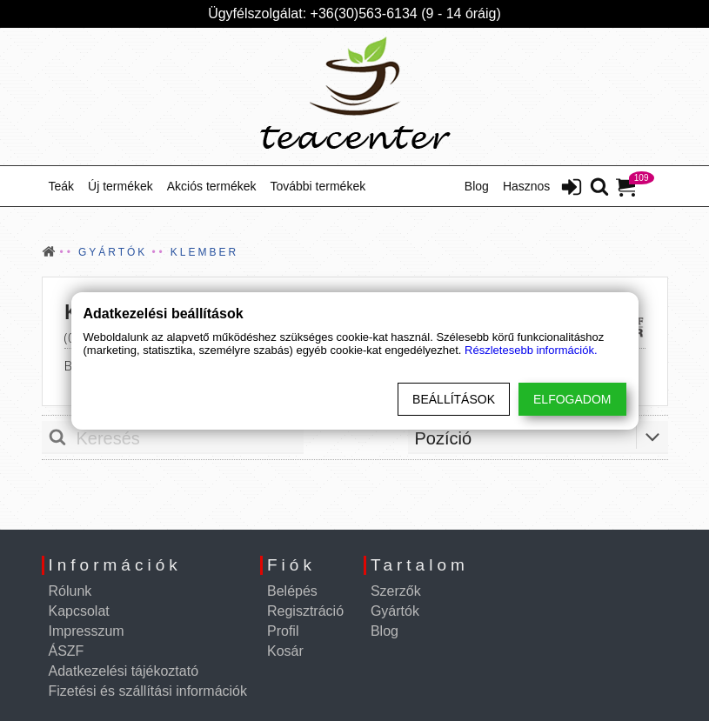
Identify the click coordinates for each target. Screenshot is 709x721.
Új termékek (120, 186)
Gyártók (395, 611)
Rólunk (70, 591)
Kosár (285, 651)
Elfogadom (572, 399)
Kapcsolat (79, 611)
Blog (477, 186)
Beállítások (453, 399)
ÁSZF (66, 651)
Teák (62, 186)
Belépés (292, 591)
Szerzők (396, 591)
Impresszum (86, 631)
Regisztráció (305, 611)
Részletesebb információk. (531, 350)
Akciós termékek (212, 186)
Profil (282, 631)
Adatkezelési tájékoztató (124, 671)
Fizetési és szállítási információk (148, 691)
